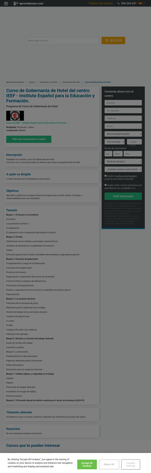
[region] (75, 463)
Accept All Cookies (87, 464)
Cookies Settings (130, 464)
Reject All (109, 464)
